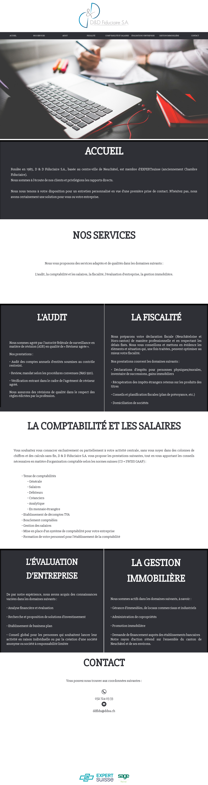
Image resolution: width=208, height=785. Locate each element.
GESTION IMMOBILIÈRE (169, 35)
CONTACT (195, 35)
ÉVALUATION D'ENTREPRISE (142, 35)
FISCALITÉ (91, 35)
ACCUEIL (13, 35)
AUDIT (65, 35)
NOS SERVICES (39, 35)
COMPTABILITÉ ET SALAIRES (117, 35)
